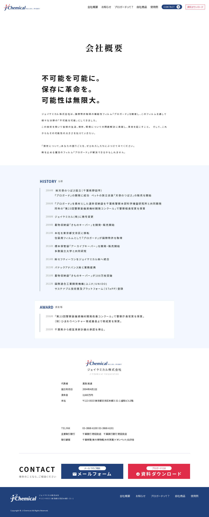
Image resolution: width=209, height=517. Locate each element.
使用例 (154, 7)
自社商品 (142, 7)
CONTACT (169, 7)
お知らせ (106, 7)
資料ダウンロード (195, 7)
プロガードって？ (124, 7)
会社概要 (93, 7)
